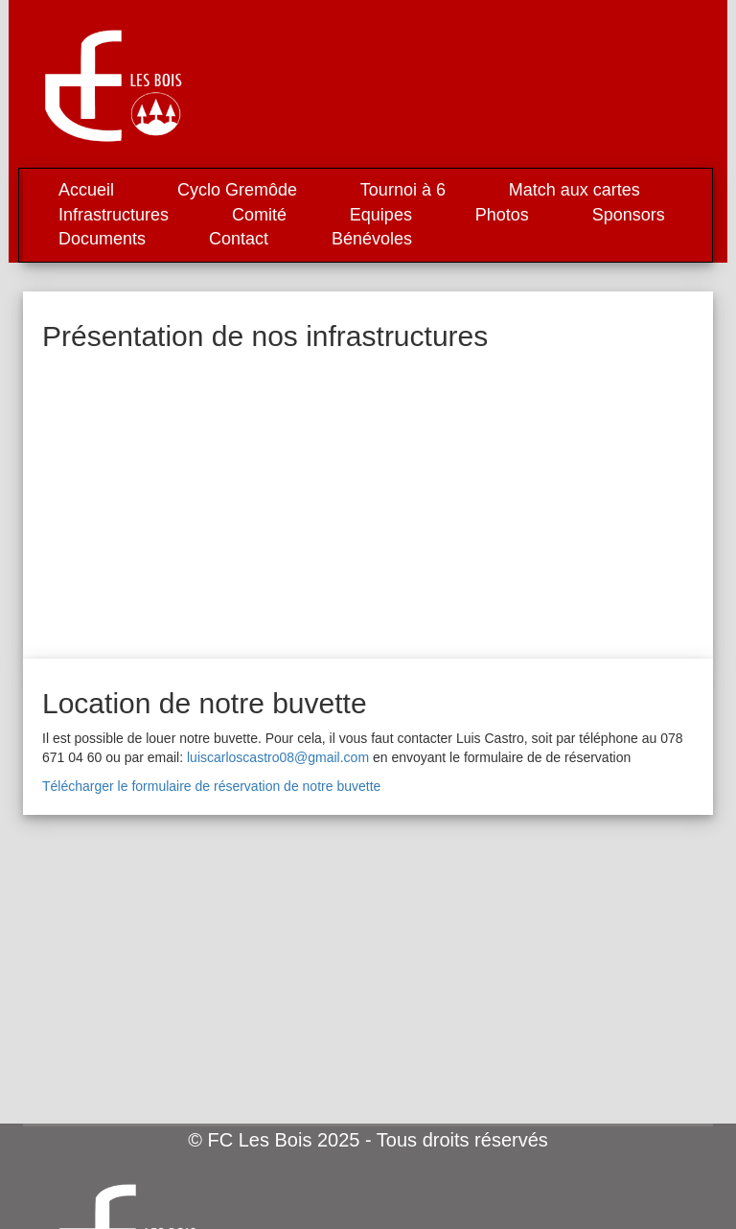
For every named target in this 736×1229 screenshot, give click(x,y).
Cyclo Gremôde (237, 189)
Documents (102, 238)
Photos (502, 214)
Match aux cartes (574, 189)
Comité (259, 214)
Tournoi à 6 (403, 189)
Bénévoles (372, 238)
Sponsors (628, 214)
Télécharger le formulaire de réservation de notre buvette (211, 786)
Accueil (86, 189)
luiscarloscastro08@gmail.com (278, 757)
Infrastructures (113, 214)
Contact (238, 238)
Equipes (381, 214)
